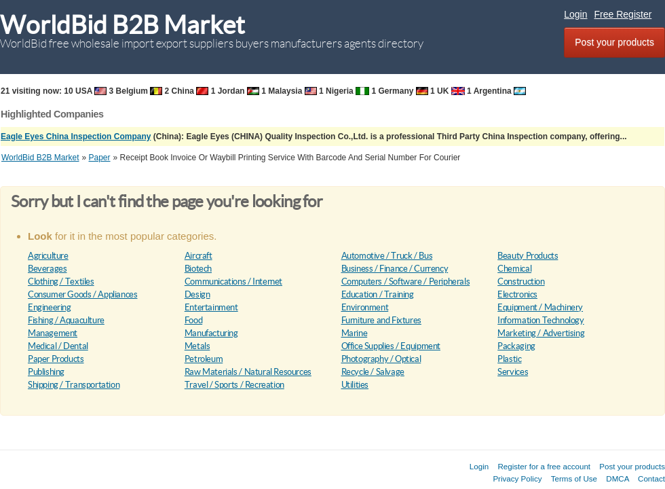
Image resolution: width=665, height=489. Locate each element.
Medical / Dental (58, 346)
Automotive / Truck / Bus (387, 256)
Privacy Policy (517, 478)
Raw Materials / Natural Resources (248, 372)
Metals (197, 346)
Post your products (614, 42)
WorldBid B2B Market (122, 25)
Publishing (46, 372)
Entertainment (211, 307)
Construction (520, 281)
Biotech (198, 269)
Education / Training (377, 294)
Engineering (49, 307)
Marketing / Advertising (540, 333)
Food (193, 320)
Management (52, 333)
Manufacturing (211, 333)
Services (512, 372)
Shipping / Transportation (73, 385)
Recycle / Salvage (372, 372)
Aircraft (198, 256)
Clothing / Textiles (61, 281)
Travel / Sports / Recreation (234, 385)
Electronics (517, 294)
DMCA (617, 478)
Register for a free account (543, 466)
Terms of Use (574, 478)
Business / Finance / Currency (395, 269)
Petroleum (204, 359)
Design (197, 294)
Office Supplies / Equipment (390, 346)
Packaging (516, 346)
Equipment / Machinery (540, 307)
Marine (354, 333)
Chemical (514, 269)
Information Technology (540, 320)
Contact (651, 478)
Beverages (47, 269)
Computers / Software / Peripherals (405, 281)
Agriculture (48, 256)
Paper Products (56, 359)
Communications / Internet (233, 281)
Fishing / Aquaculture (66, 320)
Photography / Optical (381, 359)
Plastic (509, 359)
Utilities (355, 385)
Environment (365, 307)
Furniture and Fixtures (381, 320)
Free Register (623, 14)
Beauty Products (527, 256)
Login (575, 14)
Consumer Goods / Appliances (82, 294)
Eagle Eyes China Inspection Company (76, 136)
